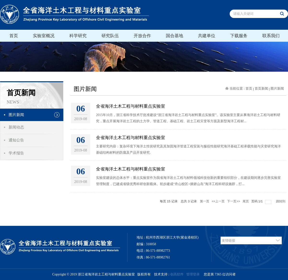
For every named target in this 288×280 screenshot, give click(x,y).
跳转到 (281, 201)
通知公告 (16, 140)
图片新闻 (16, 115)
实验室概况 (43, 35)
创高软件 (177, 274)
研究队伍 (110, 35)
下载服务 (238, 35)
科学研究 (78, 35)
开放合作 (142, 35)
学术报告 (16, 153)
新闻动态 (16, 127)
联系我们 (271, 35)
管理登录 (193, 274)
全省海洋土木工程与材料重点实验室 (130, 106)
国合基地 (174, 35)
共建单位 (206, 35)
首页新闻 (261, 88)
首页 (13, 35)
